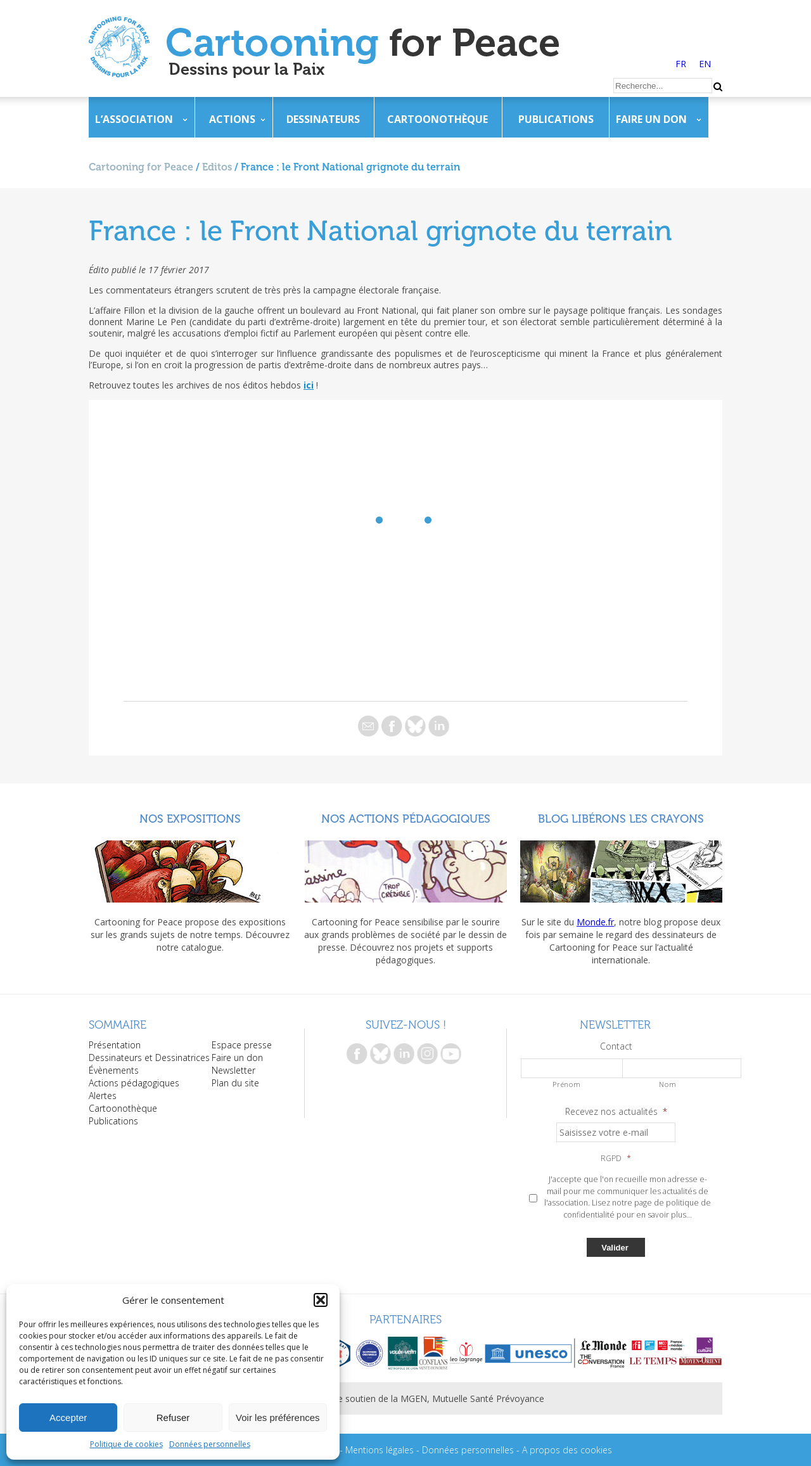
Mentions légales (379, 1450)
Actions (232, 119)
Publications (556, 119)
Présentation (115, 1045)
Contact (616, 1046)
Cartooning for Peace (141, 167)
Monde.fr (595, 922)
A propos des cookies (567, 1450)
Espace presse (242, 1045)
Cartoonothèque (437, 119)
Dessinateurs (323, 119)
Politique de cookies (126, 1444)
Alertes (103, 1096)
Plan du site (235, 1083)
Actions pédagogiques (134, 1083)
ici (308, 385)
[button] (320, 1300)
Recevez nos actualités (616, 1111)
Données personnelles (209, 1444)
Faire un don (651, 119)
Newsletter (233, 1070)
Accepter (68, 1417)
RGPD (616, 1159)
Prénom (566, 1084)
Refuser (173, 1417)
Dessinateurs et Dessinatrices (149, 1057)
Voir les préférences (278, 1417)
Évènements (114, 1070)
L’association (134, 119)
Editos (217, 167)
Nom (667, 1084)
